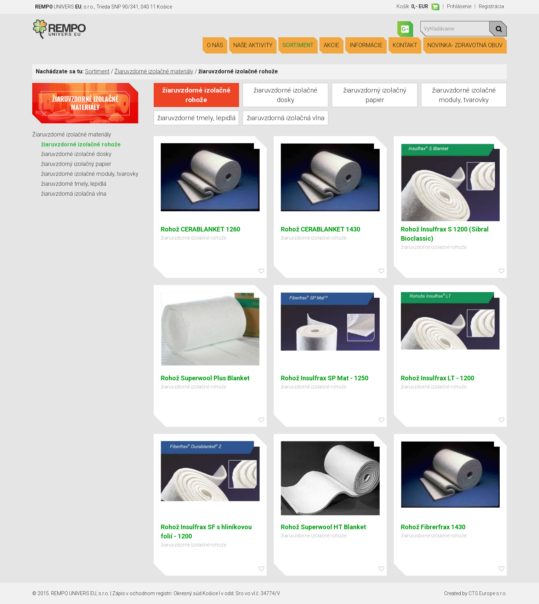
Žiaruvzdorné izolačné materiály (153, 71)
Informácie (366, 45)
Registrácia (491, 6)
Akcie (331, 45)
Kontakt (404, 45)
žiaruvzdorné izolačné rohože (81, 144)
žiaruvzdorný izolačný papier (76, 164)
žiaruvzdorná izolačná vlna (73, 193)
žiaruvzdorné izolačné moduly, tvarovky (89, 173)
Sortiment (298, 45)
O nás (215, 45)
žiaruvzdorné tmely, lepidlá (73, 183)
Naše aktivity (253, 45)
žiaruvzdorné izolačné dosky (76, 154)
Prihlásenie (459, 6)
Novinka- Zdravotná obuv (465, 45)
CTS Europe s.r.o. (488, 593)
